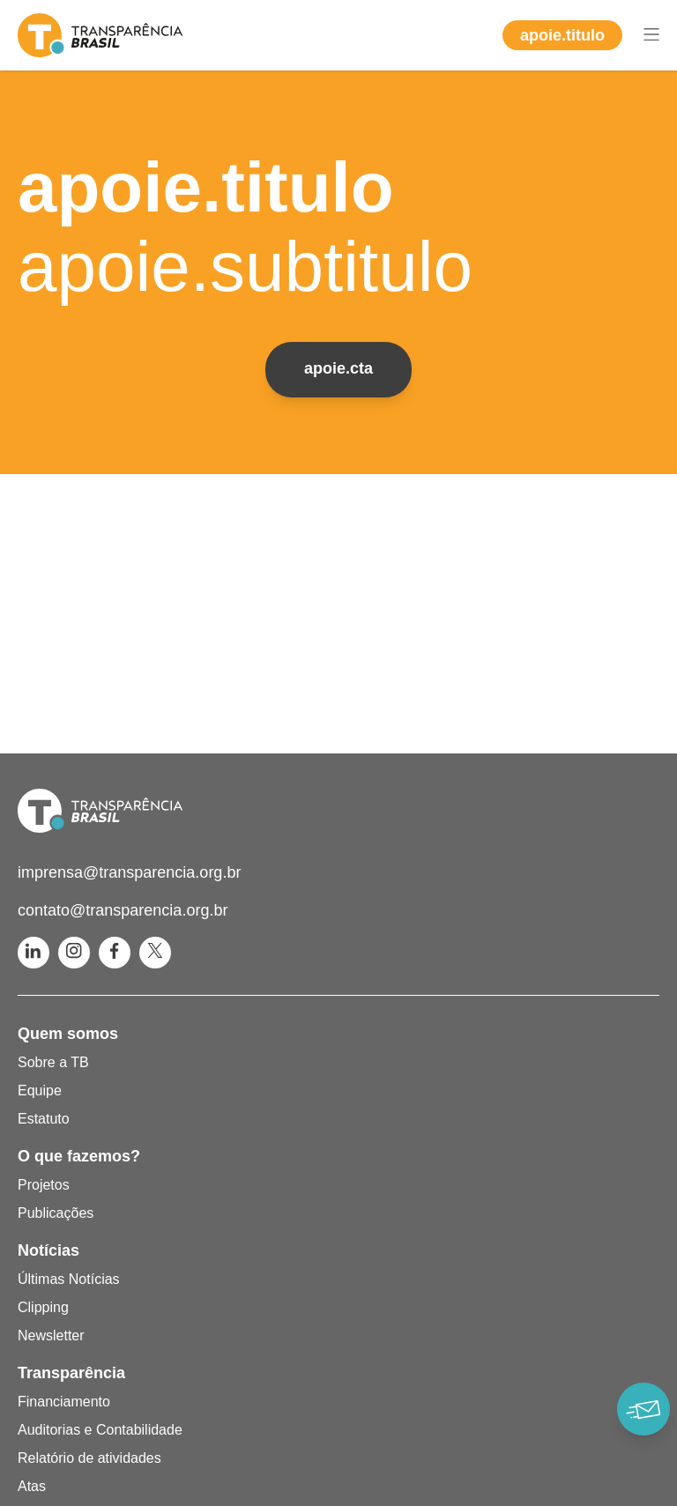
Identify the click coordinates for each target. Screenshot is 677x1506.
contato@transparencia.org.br (122, 910)
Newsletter (51, 1335)
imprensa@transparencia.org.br (129, 872)
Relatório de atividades (89, 1457)
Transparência (71, 1373)
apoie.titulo (562, 35)
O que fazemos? (79, 1156)
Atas (32, 1486)
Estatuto (44, 1118)
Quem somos (68, 1033)
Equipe (40, 1090)
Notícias (48, 1250)
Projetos (44, 1184)
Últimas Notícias (69, 1279)
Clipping (43, 1307)
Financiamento (64, 1401)
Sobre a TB (53, 1062)
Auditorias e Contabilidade (100, 1429)
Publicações (55, 1213)
